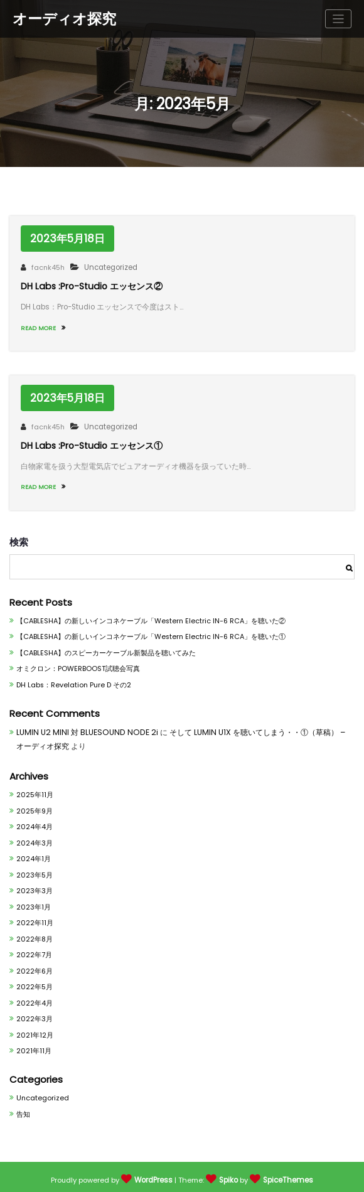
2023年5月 (34, 868)
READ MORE (41, 326)
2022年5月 (34, 981)
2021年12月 (33, 1029)
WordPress (155, 1176)
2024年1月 (32, 852)
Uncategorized (106, 267)
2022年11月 (33, 916)
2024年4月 (33, 819)
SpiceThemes (288, 1176)
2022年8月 (34, 933)
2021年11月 (32, 1046)
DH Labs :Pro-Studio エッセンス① (90, 441)
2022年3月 (34, 1014)
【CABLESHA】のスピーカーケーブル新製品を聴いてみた (106, 645)
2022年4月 (33, 997)
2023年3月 (34, 884)
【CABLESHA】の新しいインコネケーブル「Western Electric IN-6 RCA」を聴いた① (148, 629)
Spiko (229, 1176)
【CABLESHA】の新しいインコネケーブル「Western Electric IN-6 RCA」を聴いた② (148, 613)
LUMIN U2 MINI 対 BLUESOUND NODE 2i (82, 725)
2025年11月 (33, 787)
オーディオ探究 (64, 18)
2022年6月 (34, 965)
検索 (18, 533)
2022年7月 (33, 948)
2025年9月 (34, 803)
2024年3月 (33, 835)
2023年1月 (33, 900)
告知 (23, 1109)
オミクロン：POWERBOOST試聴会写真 (76, 662)
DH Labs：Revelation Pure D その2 (71, 677)
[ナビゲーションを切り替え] (338, 18)
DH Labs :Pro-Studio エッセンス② (90, 285)
